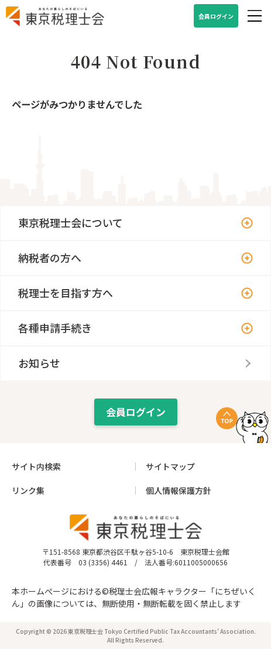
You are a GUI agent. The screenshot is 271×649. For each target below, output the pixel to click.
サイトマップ (170, 466)
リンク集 (28, 490)
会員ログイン (216, 16)
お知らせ (39, 362)
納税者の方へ (49, 257)
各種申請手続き (55, 327)
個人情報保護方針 (178, 490)
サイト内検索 (36, 466)
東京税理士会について (70, 222)
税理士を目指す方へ (65, 292)
